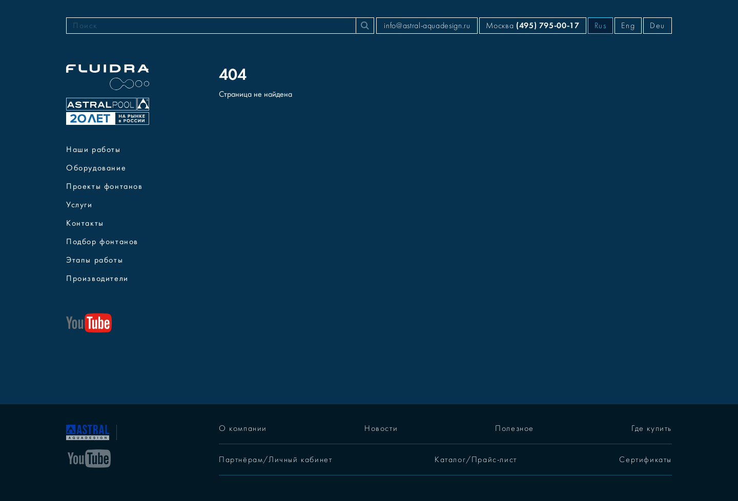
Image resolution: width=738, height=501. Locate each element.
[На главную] (87, 431)
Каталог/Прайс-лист (476, 459)
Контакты (85, 223)
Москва (532, 25)
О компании (243, 428)
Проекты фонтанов (104, 186)
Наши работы (93, 149)
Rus (600, 25)
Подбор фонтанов (102, 241)
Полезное (514, 428)
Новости (381, 428)
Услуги (79, 204)
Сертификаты (645, 459)
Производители (97, 278)
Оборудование (96, 167)
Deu (657, 25)
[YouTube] (89, 457)
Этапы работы (94, 260)
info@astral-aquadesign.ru (427, 25)
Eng (628, 25)
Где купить (651, 428)
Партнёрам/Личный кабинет (275, 459)
